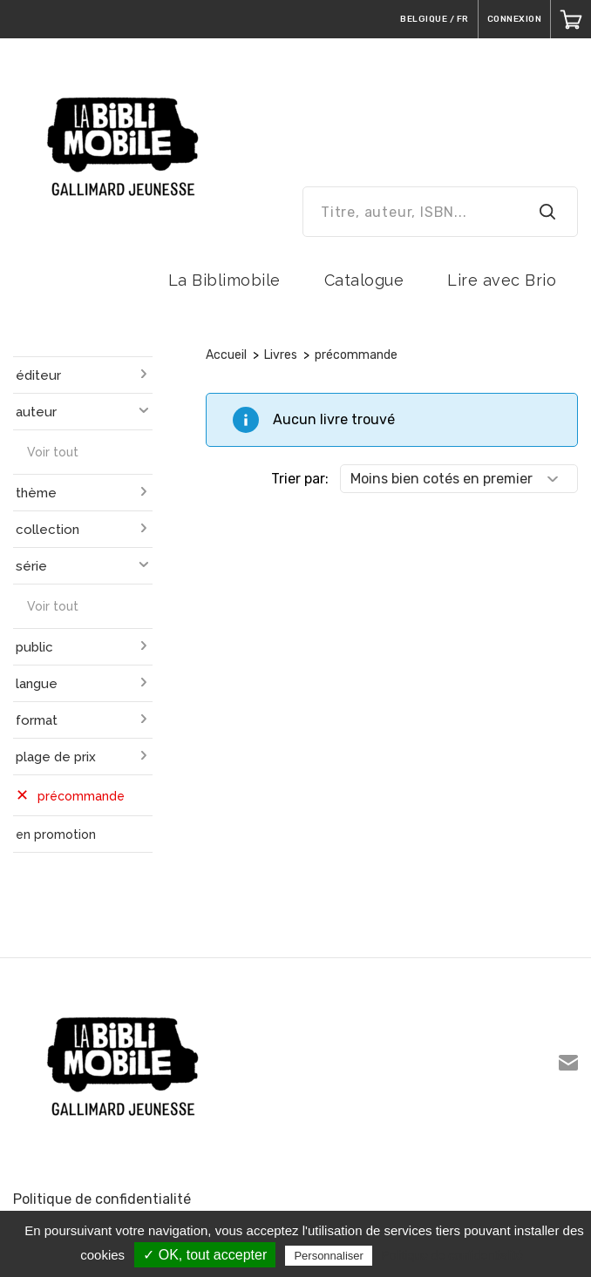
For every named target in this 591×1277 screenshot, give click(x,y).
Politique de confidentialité (102, 1199)
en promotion (56, 834)
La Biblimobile (224, 280)
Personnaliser (328, 1255)
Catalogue (364, 280)
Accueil (226, 355)
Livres (280, 355)
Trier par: (300, 478)
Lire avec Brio (501, 280)
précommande (356, 355)
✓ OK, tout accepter (205, 1254)
